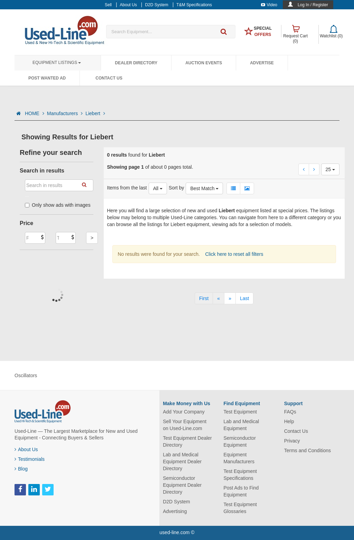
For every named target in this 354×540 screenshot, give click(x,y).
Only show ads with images (58, 205)
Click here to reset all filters (233, 254)
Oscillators (26, 375)
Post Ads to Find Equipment (241, 491)
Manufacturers (65, 113)
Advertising (175, 511)
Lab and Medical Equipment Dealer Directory (182, 461)
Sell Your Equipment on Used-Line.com (184, 425)
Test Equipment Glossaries (240, 508)
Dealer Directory (136, 62)
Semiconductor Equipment (239, 441)
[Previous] (218, 298)
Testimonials (30, 459)
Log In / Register (313, 4)
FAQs (290, 412)
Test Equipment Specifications (240, 474)
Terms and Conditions (307, 450)
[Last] (244, 298)
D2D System (176, 501)
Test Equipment (240, 412)
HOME (34, 113)
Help (289, 421)
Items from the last (127, 187)
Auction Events (203, 62)
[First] (204, 298)
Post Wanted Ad (47, 78)
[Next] (230, 298)
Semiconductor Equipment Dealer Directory (182, 485)
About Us (26, 449)
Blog (21, 469)
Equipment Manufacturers (238, 458)
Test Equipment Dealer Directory (187, 441)
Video (269, 4)
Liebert (95, 113)
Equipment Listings (56, 62)
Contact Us (108, 78)
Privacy (292, 441)
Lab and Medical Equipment (241, 425)
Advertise (262, 62)
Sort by (176, 187)
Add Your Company (184, 412)
